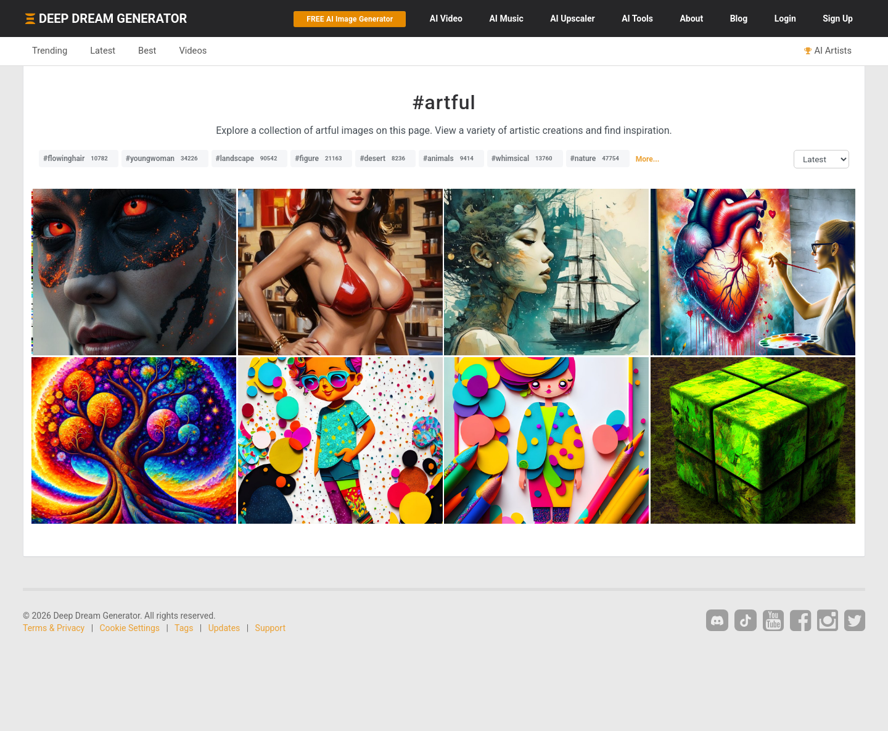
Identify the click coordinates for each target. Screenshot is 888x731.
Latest (102, 50)
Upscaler (572, 18)
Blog (739, 18)
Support (270, 628)
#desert (385, 159)
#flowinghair (78, 159)
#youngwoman (165, 159)
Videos (193, 50)
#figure (321, 159)
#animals (451, 159)
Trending (49, 50)
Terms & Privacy (53, 628)
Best (147, 50)
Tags (184, 628)
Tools (637, 18)
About (691, 18)
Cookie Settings (130, 628)
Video (446, 18)
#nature (597, 159)
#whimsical (525, 159)
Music (506, 18)
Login (785, 18)
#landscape (250, 159)
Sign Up (838, 18)
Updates (224, 628)
